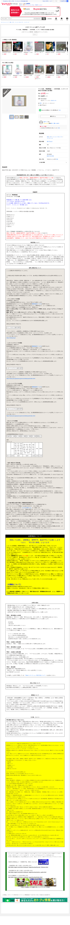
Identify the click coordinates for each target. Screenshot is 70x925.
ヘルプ (50, 1)
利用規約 (36, 920)
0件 (41, 103)
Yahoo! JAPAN (45, 1)
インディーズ (26, 22)
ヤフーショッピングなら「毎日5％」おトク (33, 4)
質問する (53, 116)
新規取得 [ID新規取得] (28, 3)
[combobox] (17, 18)
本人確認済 (57, 123)
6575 (52, 123)
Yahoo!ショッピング (40, 918)
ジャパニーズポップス (19, 22)
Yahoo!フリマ (31, 918)
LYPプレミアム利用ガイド (44, 920)
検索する (44, 18)
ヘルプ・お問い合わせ (47, 921)
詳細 (60, 110)
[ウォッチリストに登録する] (10, 50)
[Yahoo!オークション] (10, 3)
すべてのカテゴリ (37, 18)
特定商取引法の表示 (22, 921)
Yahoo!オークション (21, 918)
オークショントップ (5, 22)
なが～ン (45, 121)
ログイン (21, 4)
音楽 (10, 22)
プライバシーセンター (29, 920)
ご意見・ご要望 (39, 921)
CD (13, 22)
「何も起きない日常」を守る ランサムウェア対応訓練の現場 (15, 1)
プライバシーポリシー (19, 920)
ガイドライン (52, 920)
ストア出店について (31, 921)
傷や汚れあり (50, 141)
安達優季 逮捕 (63, 1)
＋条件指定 (49, 18)
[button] (53, 162)
